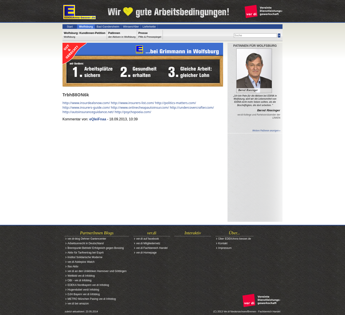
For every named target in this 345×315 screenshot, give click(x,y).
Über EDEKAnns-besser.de (234, 238)
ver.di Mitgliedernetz (148, 243)
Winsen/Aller (131, 26)
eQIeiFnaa (97, 119)
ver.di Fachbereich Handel (152, 248)
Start (70, 26)
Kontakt (223, 243)
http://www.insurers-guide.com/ (86, 107)
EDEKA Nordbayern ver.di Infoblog (88, 285)
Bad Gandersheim (108, 26)
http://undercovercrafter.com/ (192, 107)
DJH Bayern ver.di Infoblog (84, 294)
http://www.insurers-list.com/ (132, 103)
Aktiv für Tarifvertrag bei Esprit (86, 252)
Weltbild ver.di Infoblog (81, 275)
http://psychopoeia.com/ (133, 112)
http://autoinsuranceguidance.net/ (88, 112)
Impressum (225, 248)
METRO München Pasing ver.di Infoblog (92, 298)
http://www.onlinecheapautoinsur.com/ (140, 107)
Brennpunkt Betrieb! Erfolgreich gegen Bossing (96, 248)
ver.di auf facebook (147, 238)
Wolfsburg (86, 26)
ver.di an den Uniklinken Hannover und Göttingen (97, 271)
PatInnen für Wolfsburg (255, 45)
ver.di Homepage (146, 252)
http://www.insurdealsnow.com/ (86, 103)
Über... (234, 233)
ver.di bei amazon (78, 303)
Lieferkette (149, 26)
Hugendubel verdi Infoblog (83, 289)
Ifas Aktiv (73, 266)
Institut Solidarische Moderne (85, 257)
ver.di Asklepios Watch (81, 261)
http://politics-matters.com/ (175, 103)
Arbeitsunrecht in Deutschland (86, 243)
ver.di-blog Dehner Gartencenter (87, 238)
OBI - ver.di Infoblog (80, 280)
